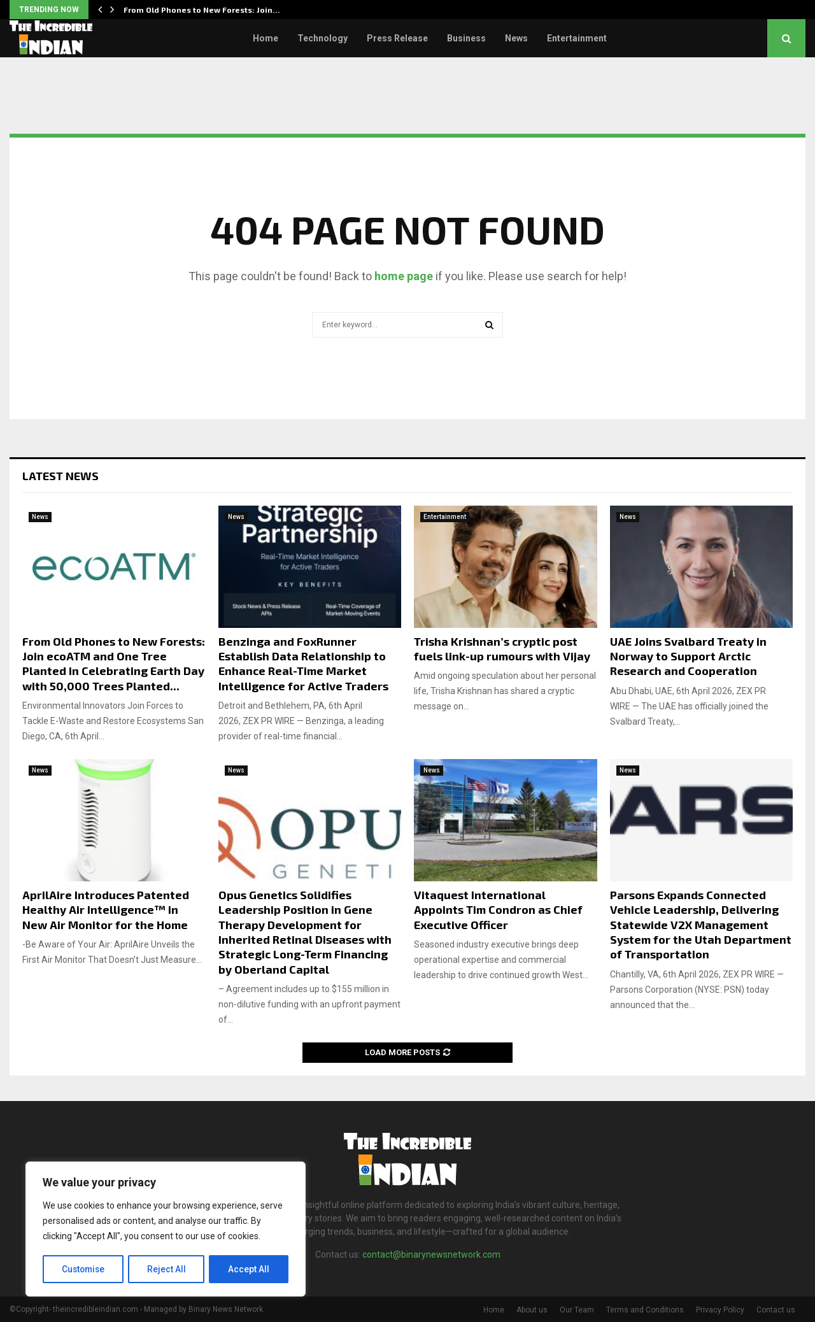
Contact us (775, 1309)
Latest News (60, 476)
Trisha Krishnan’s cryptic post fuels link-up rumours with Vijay (502, 648)
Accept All (249, 1269)
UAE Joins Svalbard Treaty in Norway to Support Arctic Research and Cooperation (688, 656)
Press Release (397, 38)
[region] (165, 1230)
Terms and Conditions (645, 1309)
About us (532, 1309)
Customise (83, 1269)
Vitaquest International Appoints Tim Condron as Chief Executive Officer (498, 910)
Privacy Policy (720, 1309)
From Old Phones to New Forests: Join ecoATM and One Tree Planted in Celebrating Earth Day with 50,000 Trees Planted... (113, 663)
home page (403, 276)
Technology (322, 38)
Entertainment (577, 38)
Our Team (577, 1309)
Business (466, 38)
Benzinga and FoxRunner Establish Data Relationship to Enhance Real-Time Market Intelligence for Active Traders (303, 663)
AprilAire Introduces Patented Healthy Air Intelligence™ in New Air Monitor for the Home (105, 910)
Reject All (167, 1269)
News (516, 38)
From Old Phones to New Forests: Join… (202, 9)
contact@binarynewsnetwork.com (431, 1254)
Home (265, 38)
